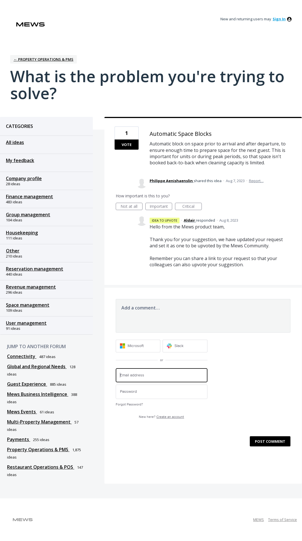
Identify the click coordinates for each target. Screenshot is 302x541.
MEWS (258, 519)
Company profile (24, 178)
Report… (256, 180)
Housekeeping (22, 233)
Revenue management (31, 287)
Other (12, 251)
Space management (27, 305)
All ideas (15, 142)
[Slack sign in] (185, 346)
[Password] (161, 392)
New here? (161, 417)
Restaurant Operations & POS (40, 467)
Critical (192, 207)
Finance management (29, 196)
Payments (18, 439)
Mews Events (22, 412)
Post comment (270, 441)
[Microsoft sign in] (138, 346)
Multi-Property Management (39, 422)
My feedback (20, 160)
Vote (127, 144)
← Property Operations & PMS (43, 59)
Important (161, 207)
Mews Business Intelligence (37, 394)
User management (26, 323)
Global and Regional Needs (37, 366)
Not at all (132, 207)
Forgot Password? (129, 404)
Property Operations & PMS (38, 449)
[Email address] (161, 375)
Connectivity (21, 356)
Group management (28, 214)
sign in (279, 18)
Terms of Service (282, 519)
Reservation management (34, 269)
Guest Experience (27, 384)
